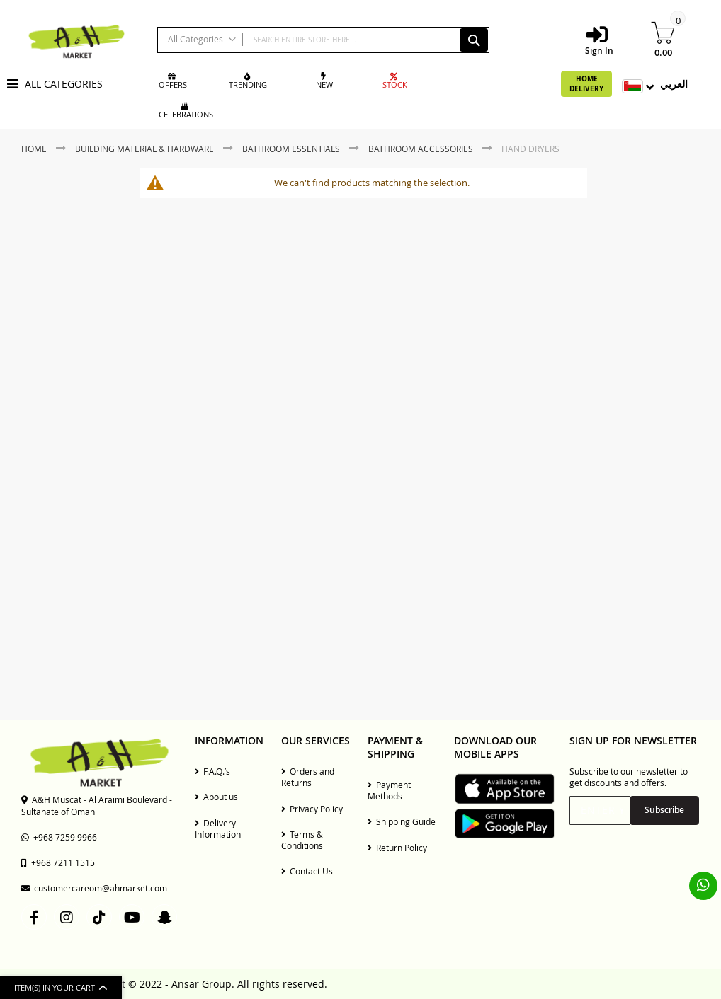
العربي (674, 84)
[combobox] (323, 40)
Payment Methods (389, 790)
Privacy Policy (312, 808)
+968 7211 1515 (58, 862)
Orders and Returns (307, 777)
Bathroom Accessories (421, 148)
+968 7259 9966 (59, 837)
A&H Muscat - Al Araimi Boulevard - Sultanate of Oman (96, 805)
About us (216, 796)
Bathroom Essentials (292, 148)
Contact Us (307, 871)
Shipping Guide (402, 821)
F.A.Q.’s (212, 771)
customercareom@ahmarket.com (94, 888)
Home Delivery (586, 83)
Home (35, 148)
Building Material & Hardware (145, 148)
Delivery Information (218, 828)
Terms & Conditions (302, 839)
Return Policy (397, 847)
